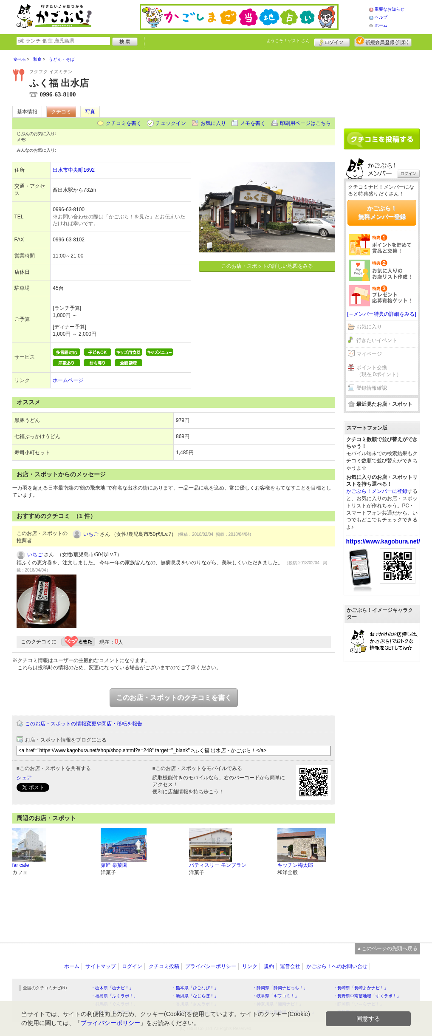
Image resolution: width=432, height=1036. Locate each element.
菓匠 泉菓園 (114, 865)
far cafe (20, 865)
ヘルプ (381, 17)
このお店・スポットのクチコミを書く (174, 697)
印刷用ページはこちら (305, 123)
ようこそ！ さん (288, 40)
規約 (269, 966)
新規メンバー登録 (383, 41)
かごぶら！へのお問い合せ (336, 966)
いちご (91, 534)
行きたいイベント (376, 340)
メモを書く (252, 123)
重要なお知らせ (389, 9)
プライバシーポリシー (210, 966)
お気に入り (213, 123)
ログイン (332, 41)
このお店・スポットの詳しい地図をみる (267, 266)
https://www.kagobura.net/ (383, 541)
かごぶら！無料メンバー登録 (382, 212)
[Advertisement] (382, 86)
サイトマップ (100, 966)
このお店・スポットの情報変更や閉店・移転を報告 (83, 724)
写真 (90, 112)
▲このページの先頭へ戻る (387, 948)
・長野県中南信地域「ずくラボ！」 (367, 996)
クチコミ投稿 (164, 966)
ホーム (381, 25)
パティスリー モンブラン (217, 865)
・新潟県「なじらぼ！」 (195, 996)
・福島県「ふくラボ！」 (114, 996)
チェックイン (170, 123)
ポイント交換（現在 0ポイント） (378, 371)
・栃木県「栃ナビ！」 (112, 987)
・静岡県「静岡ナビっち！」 (280, 987)
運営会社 (290, 966)
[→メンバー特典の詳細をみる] (381, 314)
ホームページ (68, 380)
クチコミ (61, 112)
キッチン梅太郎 (295, 865)
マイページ (369, 354)
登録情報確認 (371, 388)
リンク (249, 966)
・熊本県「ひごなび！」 (195, 987)
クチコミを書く (123, 123)
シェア (24, 778)
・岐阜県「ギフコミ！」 (275, 996)
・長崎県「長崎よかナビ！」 (360, 987)
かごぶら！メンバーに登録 (376, 491)
